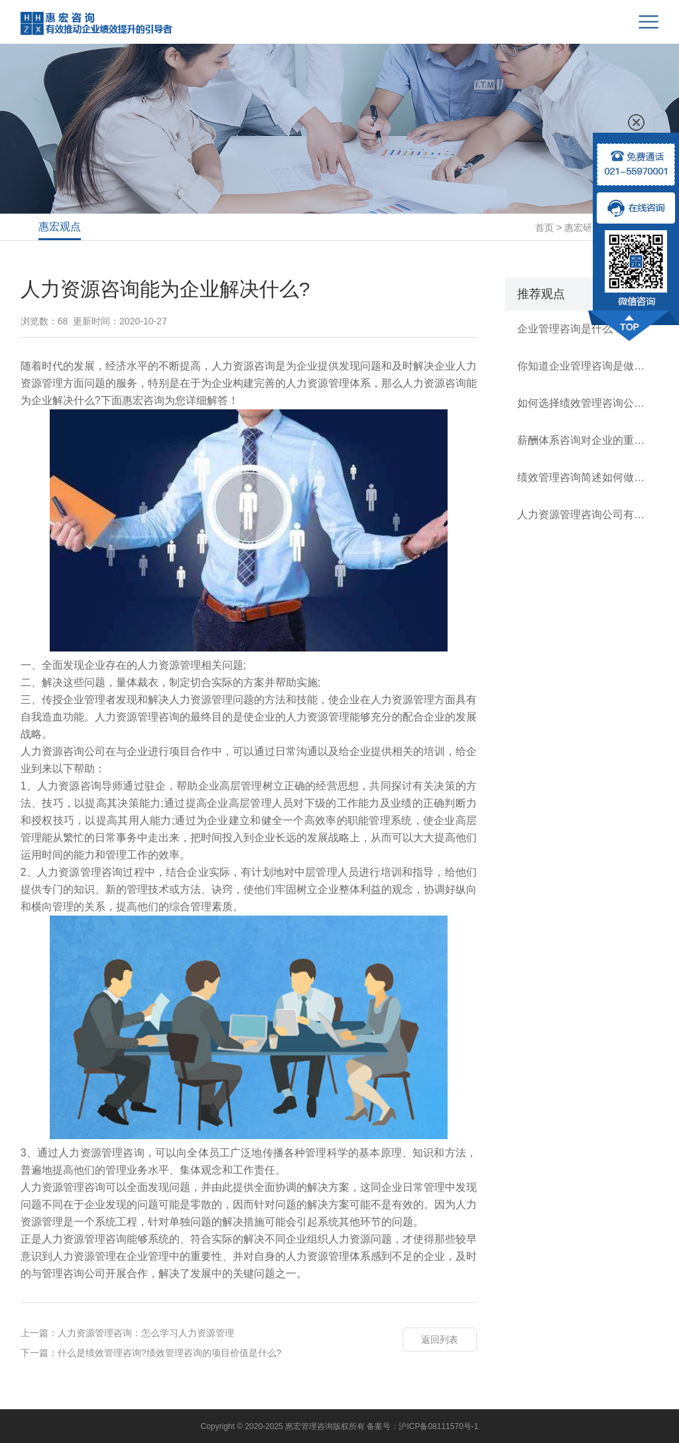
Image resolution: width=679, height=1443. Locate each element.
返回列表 (439, 1339)
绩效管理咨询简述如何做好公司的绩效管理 (582, 477)
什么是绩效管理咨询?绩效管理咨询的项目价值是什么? (170, 1352)
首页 (544, 227)
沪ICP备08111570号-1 (438, 1426)
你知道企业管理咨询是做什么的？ (582, 366)
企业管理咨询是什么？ (570, 328)
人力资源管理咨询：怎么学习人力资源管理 (146, 1333)
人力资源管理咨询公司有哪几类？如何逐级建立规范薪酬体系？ (582, 514)
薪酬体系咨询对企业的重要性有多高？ (582, 440)
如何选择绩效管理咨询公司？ (582, 403)
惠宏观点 (59, 226)
